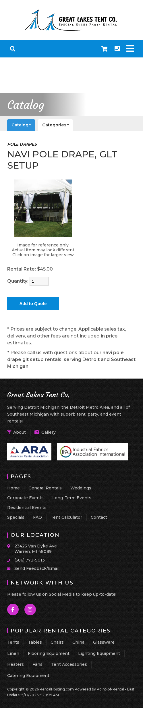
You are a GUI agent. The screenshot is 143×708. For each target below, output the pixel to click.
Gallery (45, 432)
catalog (23, 125)
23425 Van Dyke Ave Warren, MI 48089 (35, 548)
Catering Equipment (28, 675)
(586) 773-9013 (29, 560)
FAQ (37, 517)
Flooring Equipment (48, 653)
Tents (13, 642)
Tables (35, 642)
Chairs (57, 642)
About (16, 432)
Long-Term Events (71, 497)
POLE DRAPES (22, 144)
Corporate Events (25, 497)
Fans (37, 664)
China (78, 642)
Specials (15, 517)
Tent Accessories (69, 664)
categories (57, 125)
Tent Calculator (66, 517)
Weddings (80, 488)
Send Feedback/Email (36, 568)
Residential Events (27, 507)
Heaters (15, 664)
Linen (13, 653)
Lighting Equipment (99, 653)
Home (13, 488)
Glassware (104, 642)
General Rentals (45, 488)
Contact (99, 517)
